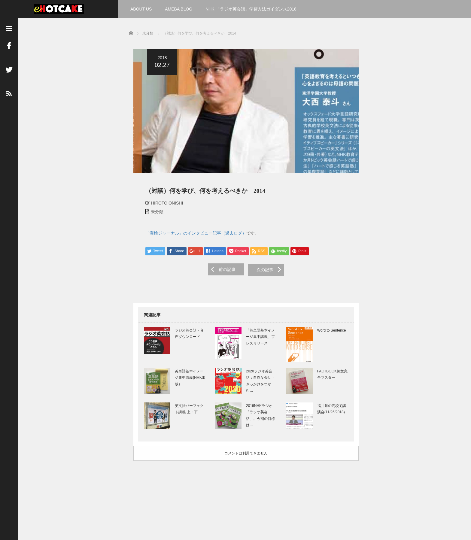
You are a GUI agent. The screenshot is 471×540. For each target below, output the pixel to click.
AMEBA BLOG (178, 9)
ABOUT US (141, 9)
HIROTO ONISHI (162, 205)
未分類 (152, 214)
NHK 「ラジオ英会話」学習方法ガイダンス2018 (250, 9)
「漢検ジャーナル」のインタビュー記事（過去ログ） (191, 235)
